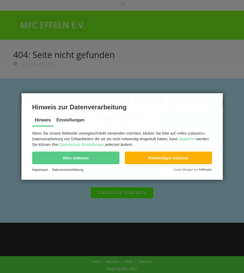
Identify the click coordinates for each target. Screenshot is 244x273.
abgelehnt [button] (187, 139)
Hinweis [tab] (43, 120)
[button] (75, 158)
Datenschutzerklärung (67, 170)
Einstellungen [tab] (70, 120)
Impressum (40, 170)
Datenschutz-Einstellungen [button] (81, 144)
